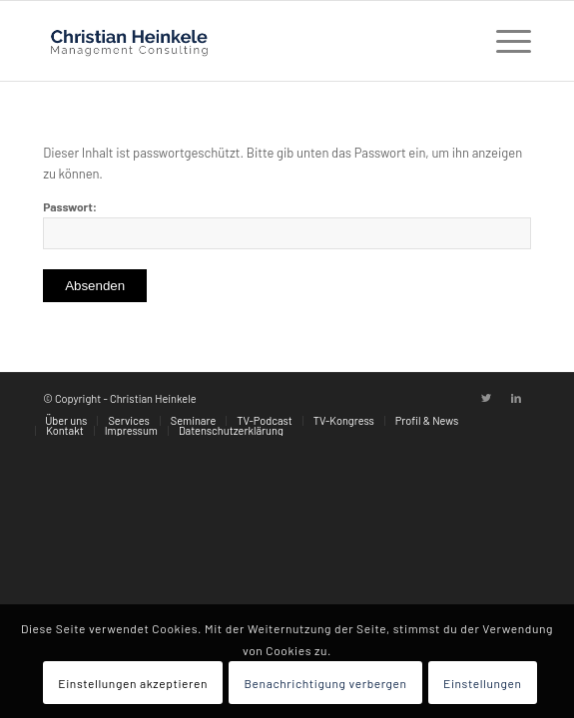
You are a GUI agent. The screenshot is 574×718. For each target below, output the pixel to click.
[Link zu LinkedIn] (516, 398)
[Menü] (503, 41)
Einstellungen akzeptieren (133, 683)
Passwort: (287, 224)
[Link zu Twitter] (486, 398)
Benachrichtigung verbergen (325, 683)
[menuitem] (66, 421)
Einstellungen (482, 683)
